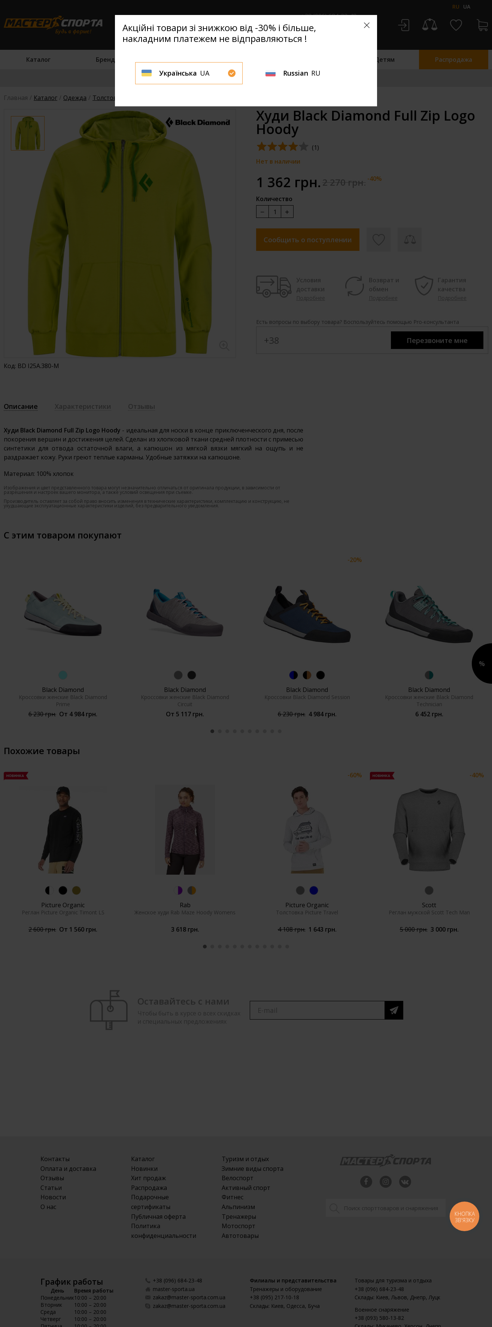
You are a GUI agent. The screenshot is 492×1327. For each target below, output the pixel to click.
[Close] (367, 25)
